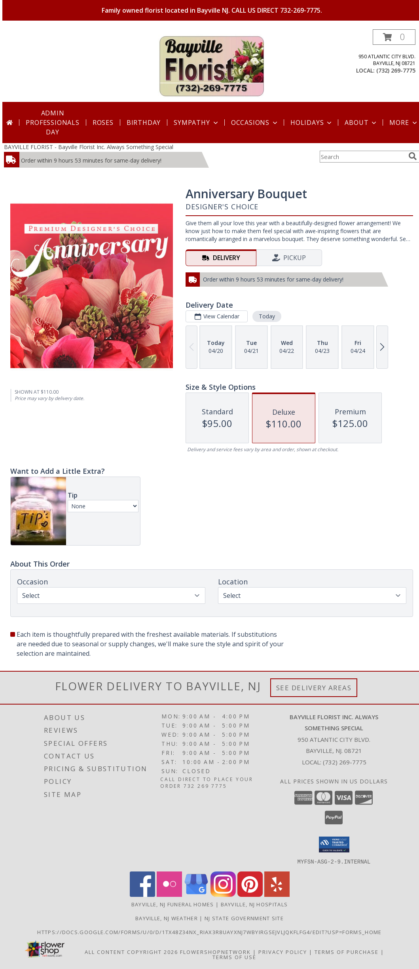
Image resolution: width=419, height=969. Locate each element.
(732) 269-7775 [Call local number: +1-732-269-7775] (395, 70)
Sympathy (196, 122)
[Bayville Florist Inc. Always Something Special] (211, 65)
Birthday (144, 122)
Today (267, 316)
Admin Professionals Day (52, 122)
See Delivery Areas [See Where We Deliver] (314, 687)
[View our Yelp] (277, 894)
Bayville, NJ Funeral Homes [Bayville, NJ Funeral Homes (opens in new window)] (172, 904)
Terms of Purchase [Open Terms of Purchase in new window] (347, 951)
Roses (103, 122)
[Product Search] (362, 156)
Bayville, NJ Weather (166, 917)
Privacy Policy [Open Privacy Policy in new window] (282, 951)
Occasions (255, 122)
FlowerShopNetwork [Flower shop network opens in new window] (215, 951)
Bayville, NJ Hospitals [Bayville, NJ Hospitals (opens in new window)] (254, 904)
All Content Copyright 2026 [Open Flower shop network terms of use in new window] (131, 951)
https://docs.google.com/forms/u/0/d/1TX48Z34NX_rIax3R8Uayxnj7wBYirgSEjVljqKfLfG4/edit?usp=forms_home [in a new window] (209, 931)
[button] (394, 37)
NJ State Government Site (244, 917)
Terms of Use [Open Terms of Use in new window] (234, 956)
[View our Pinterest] (250, 894)
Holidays (311, 122)
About (361, 122)
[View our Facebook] (142, 894)
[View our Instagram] (223, 894)
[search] (412, 156)
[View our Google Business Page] (196, 894)
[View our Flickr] (169, 894)
